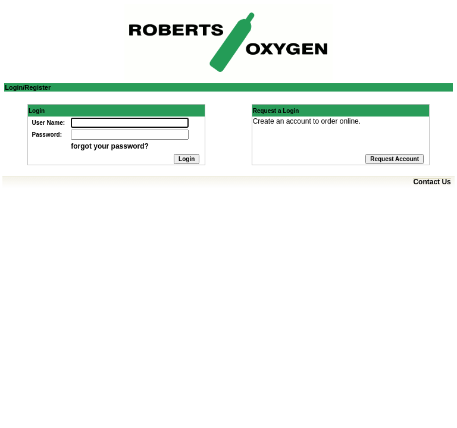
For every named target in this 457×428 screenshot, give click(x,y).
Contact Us (431, 182)
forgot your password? (110, 146)
